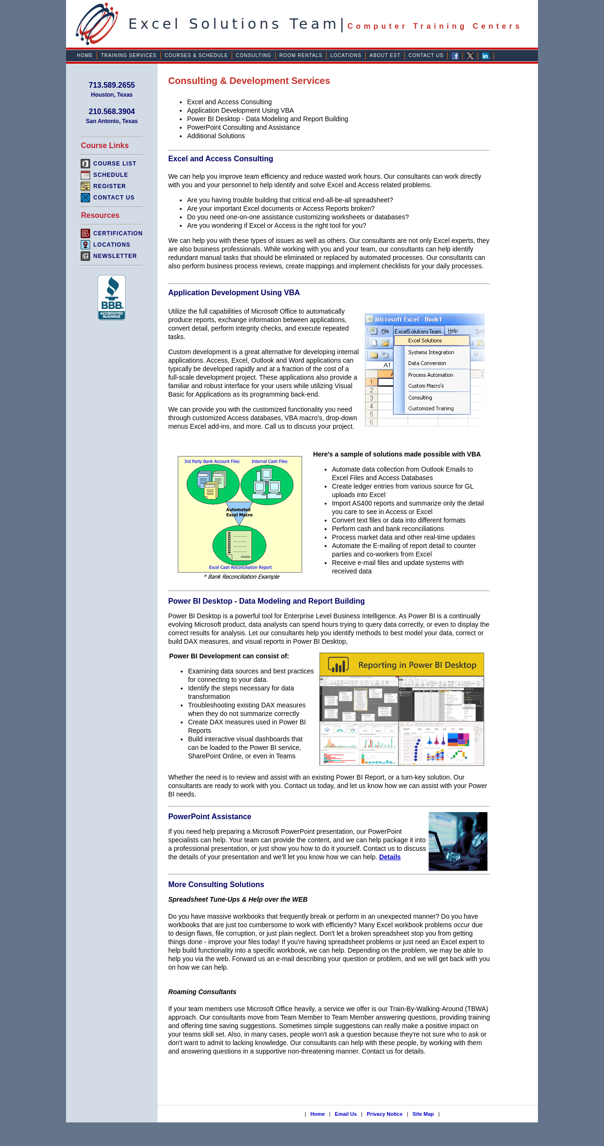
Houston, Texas (112, 94)
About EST (385, 55)
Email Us (346, 1114)
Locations (345, 55)
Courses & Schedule (196, 55)
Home (85, 55)
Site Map (423, 1114)
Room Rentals (300, 55)
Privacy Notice (385, 1114)
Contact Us (426, 55)
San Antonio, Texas (112, 121)
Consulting (253, 55)
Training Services (129, 55)
